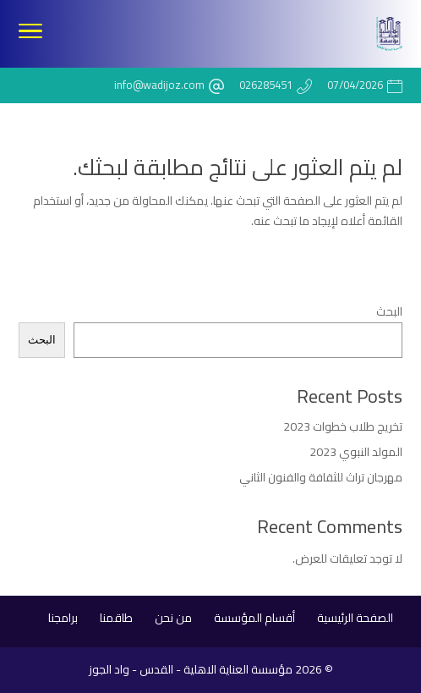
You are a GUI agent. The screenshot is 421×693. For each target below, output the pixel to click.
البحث (389, 311)
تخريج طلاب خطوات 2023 (342, 426)
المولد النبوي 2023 (355, 452)
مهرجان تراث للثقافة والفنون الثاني (320, 477)
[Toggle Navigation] (30, 34)
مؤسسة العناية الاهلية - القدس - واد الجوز (191, 669)
